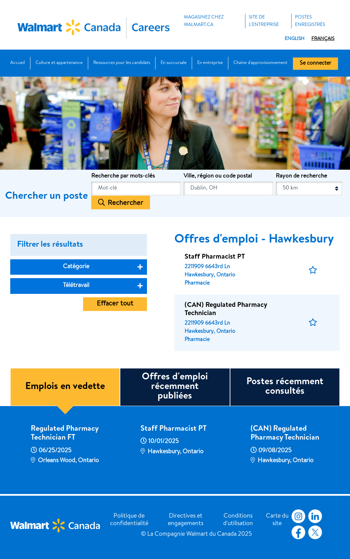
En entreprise (210, 63)
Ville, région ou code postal (218, 176)
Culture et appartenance (59, 63)
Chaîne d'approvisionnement (260, 63)
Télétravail (76, 286)
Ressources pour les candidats (121, 63)
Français (322, 39)
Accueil (17, 63)
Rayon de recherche (301, 176)
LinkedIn (315, 516)
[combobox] (228, 188)
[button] (312, 270)
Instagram (298, 516)
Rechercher (125, 203)
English (295, 39)
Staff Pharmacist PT (173, 429)
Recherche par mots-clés (123, 176)
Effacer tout (115, 304)
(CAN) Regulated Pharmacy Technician (285, 434)
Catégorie (76, 267)
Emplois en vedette (65, 387)
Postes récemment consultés (284, 386)
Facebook (297, 532)
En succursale (174, 63)
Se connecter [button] (315, 63)
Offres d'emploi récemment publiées (175, 387)
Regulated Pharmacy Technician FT (64, 434)
